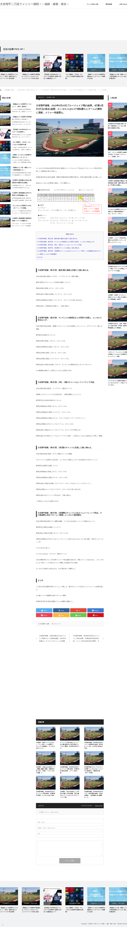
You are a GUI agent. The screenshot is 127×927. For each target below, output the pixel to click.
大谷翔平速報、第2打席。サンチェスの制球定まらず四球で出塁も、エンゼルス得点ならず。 (67, 242)
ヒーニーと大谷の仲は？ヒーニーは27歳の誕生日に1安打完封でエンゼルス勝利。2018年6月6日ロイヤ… (69, 745)
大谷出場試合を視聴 (74, 70)
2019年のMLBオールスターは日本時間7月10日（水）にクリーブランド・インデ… (22, 137)
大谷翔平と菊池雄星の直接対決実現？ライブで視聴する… (21, 219)
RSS (2, 924)
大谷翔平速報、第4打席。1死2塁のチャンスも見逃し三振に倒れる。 (59, 248)
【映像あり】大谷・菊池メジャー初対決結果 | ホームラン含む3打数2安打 (118, 76)
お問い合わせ (123, 4)
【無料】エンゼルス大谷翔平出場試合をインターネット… (21, 156)
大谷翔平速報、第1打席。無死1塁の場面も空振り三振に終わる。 (58, 238)
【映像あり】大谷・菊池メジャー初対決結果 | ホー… (21, 169)
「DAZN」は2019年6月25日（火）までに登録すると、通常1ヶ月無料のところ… (22, 149)
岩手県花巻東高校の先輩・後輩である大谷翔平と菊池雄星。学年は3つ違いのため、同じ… (21, 200)
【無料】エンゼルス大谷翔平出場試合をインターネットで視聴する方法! (96, 76)
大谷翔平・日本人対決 (30, 70)
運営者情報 (109, 4)
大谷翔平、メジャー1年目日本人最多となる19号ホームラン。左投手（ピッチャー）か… (117, 240)
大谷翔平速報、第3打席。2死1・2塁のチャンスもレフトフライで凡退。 (60, 245)
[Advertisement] (63, 24)
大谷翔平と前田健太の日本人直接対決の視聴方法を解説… (21, 181)
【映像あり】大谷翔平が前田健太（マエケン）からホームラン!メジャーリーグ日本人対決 (31, 76)
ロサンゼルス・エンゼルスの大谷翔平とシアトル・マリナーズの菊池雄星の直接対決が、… (21, 226)
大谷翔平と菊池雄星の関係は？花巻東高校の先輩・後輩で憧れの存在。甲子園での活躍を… (117, 183)
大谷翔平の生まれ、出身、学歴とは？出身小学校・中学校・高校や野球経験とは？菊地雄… (117, 326)
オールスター (52, 70)
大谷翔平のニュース (9, 70)
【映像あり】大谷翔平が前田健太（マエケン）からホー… (21, 118)
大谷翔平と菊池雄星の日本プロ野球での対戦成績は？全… (21, 194)
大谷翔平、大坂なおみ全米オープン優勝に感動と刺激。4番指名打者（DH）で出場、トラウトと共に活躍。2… (45, 769)
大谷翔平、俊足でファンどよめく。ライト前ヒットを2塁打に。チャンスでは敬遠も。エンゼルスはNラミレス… (45, 745)
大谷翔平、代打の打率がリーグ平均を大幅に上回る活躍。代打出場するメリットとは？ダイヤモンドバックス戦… (69, 794)
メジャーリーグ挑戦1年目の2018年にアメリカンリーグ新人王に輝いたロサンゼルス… (22, 213)
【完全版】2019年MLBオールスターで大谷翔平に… (21, 131)
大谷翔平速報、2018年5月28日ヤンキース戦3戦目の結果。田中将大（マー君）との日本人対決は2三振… (93, 745)
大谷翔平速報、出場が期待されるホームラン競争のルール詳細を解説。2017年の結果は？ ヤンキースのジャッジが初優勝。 (52, 638)
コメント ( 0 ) (98, 805)
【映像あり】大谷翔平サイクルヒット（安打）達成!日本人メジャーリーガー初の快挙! (9, 76)
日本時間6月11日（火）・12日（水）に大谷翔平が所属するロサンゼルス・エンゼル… (22, 188)
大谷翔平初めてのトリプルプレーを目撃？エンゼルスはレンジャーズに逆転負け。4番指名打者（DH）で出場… (93, 769)
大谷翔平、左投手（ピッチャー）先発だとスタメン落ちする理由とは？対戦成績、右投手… (117, 297)
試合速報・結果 (50, 97)
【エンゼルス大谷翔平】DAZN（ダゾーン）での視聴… (21, 207)
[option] (11, 67)
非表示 (71, 234)
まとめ (40, 257)
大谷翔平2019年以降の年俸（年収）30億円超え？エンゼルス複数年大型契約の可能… (117, 126)
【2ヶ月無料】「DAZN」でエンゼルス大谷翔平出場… (21, 143)
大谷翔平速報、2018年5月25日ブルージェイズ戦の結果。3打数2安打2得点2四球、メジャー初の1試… (69, 769)
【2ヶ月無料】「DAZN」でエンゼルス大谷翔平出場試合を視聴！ (74, 76)
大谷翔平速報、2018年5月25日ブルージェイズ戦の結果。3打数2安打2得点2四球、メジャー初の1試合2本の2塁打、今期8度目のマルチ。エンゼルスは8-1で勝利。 (86, 638)
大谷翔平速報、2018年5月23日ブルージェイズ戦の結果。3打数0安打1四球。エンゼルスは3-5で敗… (45, 793)
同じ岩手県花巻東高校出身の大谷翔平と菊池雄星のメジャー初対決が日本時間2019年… (21, 175)
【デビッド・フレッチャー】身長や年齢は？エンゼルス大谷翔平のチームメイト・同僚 (117, 354)
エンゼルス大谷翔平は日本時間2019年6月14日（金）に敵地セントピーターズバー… (22, 111)
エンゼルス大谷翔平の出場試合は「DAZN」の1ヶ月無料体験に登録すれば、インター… (21, 162)
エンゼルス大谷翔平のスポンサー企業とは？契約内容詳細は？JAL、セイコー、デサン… (117, 212)
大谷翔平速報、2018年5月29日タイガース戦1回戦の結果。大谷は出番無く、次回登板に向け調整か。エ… (93, 794)
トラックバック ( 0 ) (86, 805)
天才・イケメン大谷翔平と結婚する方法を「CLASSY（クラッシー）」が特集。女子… (117, 154)
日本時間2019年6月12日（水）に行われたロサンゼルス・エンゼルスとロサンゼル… (21, 124)
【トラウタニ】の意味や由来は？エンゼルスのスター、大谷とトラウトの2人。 (117, 383)
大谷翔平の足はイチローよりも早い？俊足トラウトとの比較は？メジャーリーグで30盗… (117, 269)
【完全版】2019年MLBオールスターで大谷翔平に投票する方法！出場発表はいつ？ (52, 76)
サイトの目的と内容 (92, 4)
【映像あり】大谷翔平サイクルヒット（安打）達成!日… (21, 105)
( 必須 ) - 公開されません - (47, 828)
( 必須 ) (41, 822)
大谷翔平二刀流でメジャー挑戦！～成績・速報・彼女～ (34, 4)
